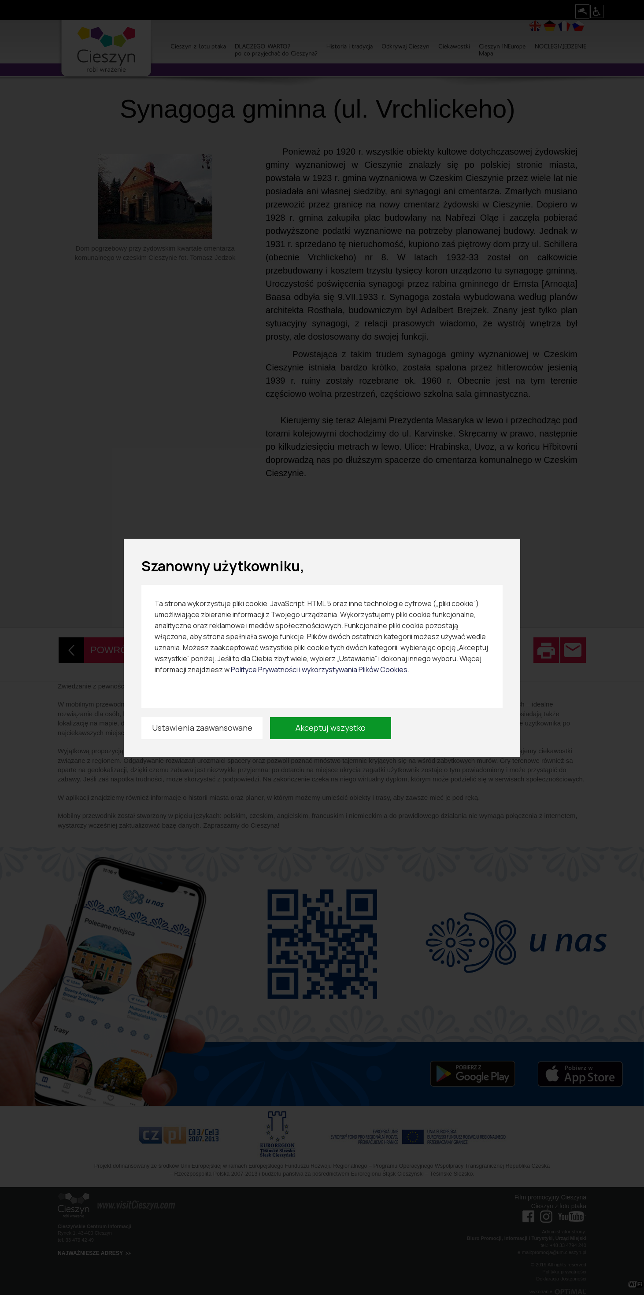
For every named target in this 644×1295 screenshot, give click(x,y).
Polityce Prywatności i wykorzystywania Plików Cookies (319, 669)
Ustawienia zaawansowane (202, 727)
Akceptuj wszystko (331, 727)
